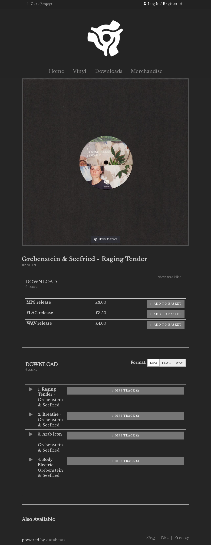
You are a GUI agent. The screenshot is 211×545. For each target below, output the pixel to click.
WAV (179, 362)
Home (56, 71)
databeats (56, 540)
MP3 (153, 362)
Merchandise (146, 71)
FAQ (150, 537)
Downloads (108, 71)
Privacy (181, 537)
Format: (138, 362)
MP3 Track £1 (125, 390)
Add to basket (165, 303)
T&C (164, 537)
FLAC (166, 362)
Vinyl (79, 71)
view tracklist (172, 277)
